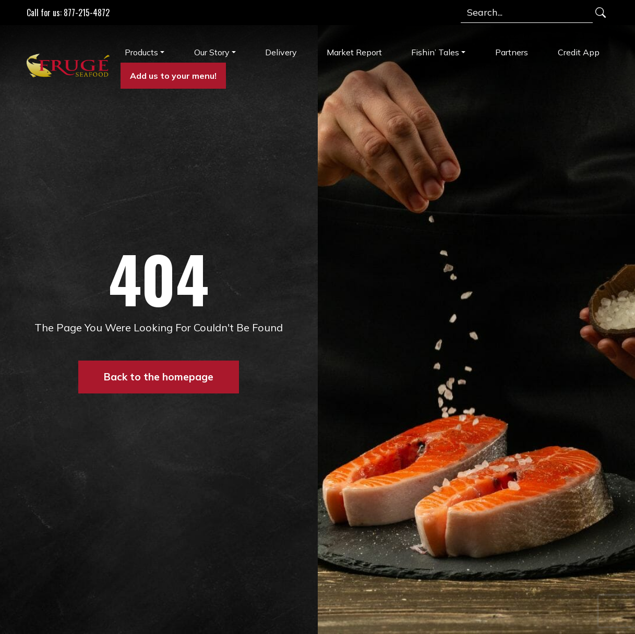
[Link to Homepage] (70, 65)
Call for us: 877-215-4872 (68, 12)
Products (141, 52)
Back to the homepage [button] (158, 376)
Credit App (579, 52)
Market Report (354, 52)
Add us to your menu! (173, 75)
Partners (511, 52)
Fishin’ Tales (435, 52)
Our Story (212, 52)
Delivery (281, 52)
